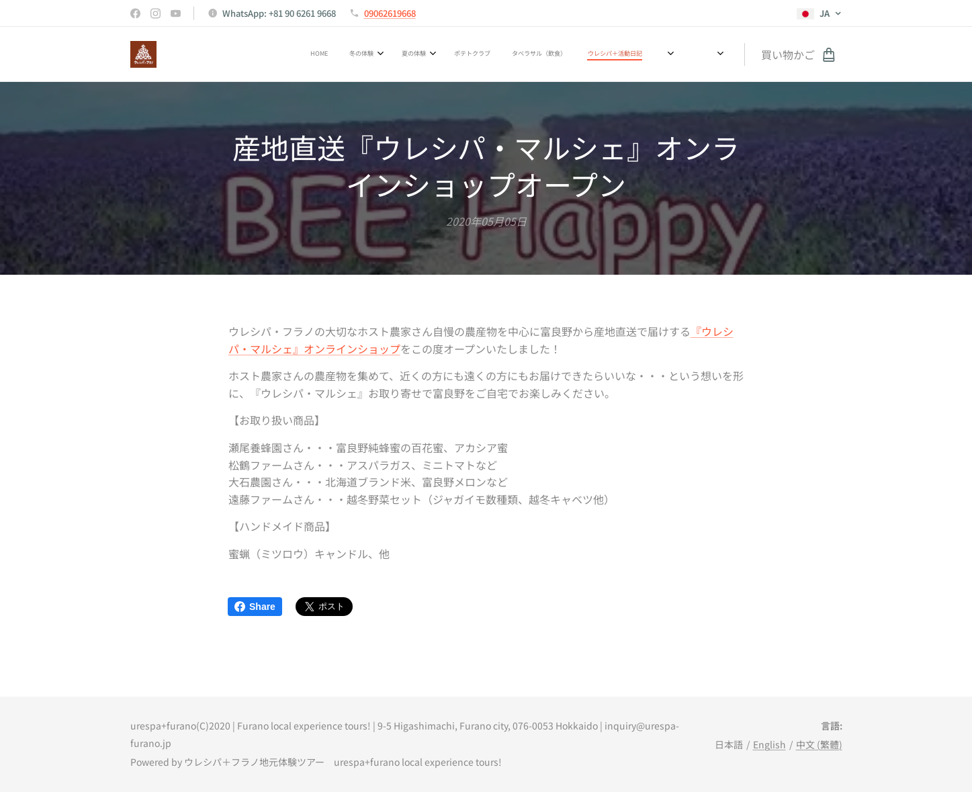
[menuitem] (424, 54)
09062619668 (390, 13)
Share (254, 606)
